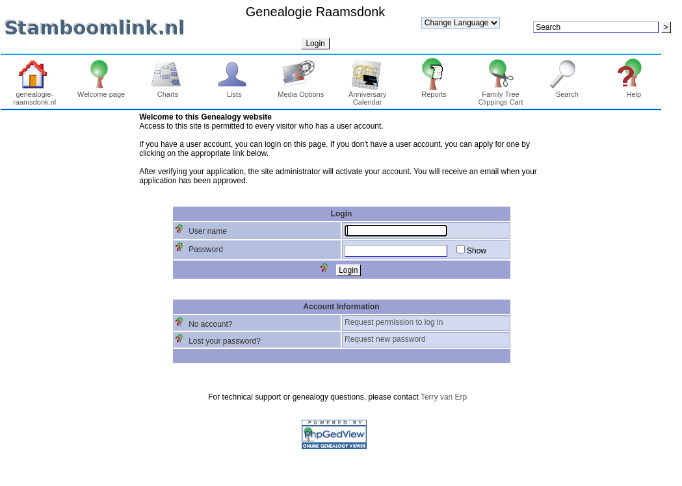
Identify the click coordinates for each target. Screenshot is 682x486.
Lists (234, 91)
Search (567, 91)
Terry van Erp (444, 397)
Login (315, 43)
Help (633, 91)
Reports (433, 91)
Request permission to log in (394, 322)
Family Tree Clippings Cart (500, 95)
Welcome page (101, 91)
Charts (168, 91)
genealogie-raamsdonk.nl (34, 95)
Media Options (301, 91)
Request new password (385, 339)
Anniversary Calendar (367, 95)
